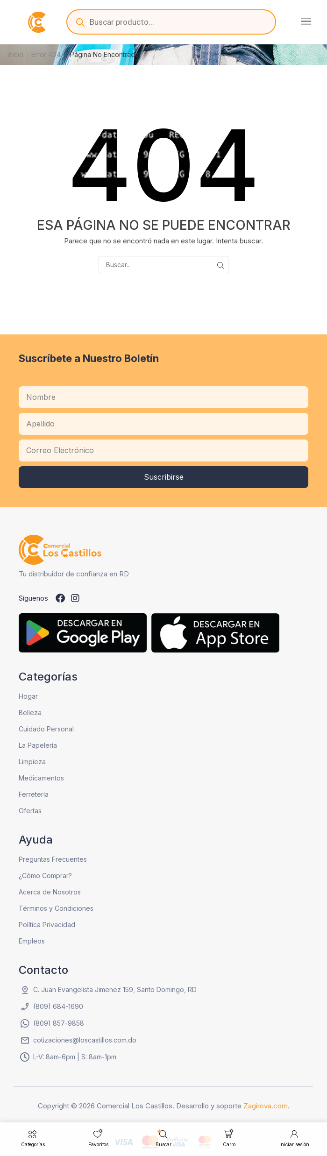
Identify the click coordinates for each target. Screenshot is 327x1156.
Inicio (15, 54)
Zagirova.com (265, 1105)
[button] (306, 21)
